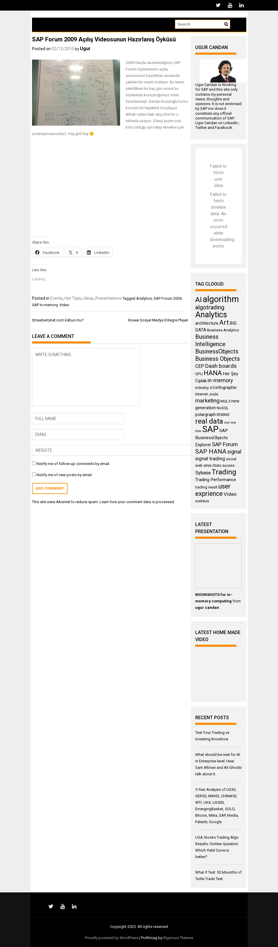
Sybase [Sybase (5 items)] (203, 473)
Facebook (223, 127)
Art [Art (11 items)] (224, 322)
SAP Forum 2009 (167, 298)
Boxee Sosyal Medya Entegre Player (158, 320)
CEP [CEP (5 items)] (199, 366)
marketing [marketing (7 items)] (207, 400)
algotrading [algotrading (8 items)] (209, 307)
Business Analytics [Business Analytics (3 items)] (223, 330)
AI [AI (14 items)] (198, 299)
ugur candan (207, 607)
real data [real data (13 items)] (209, 421)
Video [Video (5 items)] (230, 494)
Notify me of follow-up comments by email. (73, 463)
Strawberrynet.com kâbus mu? (58, 320)
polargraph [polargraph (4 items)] (205, 414)
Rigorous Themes (178, 938)
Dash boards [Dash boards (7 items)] (221, 366)
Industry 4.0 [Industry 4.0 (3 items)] (205, 387)
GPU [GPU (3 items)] (199, 374)
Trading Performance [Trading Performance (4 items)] (215, 479)
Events (56, 298)
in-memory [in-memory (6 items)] (220, 380)
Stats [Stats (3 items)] (217, 465)
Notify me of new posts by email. (64, 475)
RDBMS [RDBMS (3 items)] (223, 414)
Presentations (108, 298)
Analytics (144, 298)
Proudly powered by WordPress (111, 938)
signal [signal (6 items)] (234, 452)
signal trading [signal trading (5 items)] (210, 458)
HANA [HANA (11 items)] (213, 373)
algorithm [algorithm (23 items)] (221, 299)
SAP (204, 89)
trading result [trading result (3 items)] (206, 487)
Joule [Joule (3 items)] (213, 394)
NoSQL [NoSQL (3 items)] (223, 408)
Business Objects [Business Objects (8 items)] (217, 358)
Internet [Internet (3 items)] (201, 394)
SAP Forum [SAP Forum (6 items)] (225, 444)
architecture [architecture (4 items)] (206, 323)
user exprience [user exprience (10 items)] (212, 490)
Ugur (85, 48)
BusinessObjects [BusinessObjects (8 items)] (216, 351)
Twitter (201, 127)
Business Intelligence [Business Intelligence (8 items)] (210, 340)
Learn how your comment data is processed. (137, 502)
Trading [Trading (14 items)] (224, 472)
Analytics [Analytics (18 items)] (211, 314)
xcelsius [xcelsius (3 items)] (202, 501)
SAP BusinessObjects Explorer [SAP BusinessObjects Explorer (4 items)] (211, 437)
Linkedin (230, 123)
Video (64, 305)
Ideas (89, 298)
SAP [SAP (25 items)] (210, 429)
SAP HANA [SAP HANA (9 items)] (210, 451)
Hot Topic (73, 298)
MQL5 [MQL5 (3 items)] (225, 401)
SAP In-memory (45, 305)
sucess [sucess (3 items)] (228, 465)
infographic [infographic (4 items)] (226, 387)
